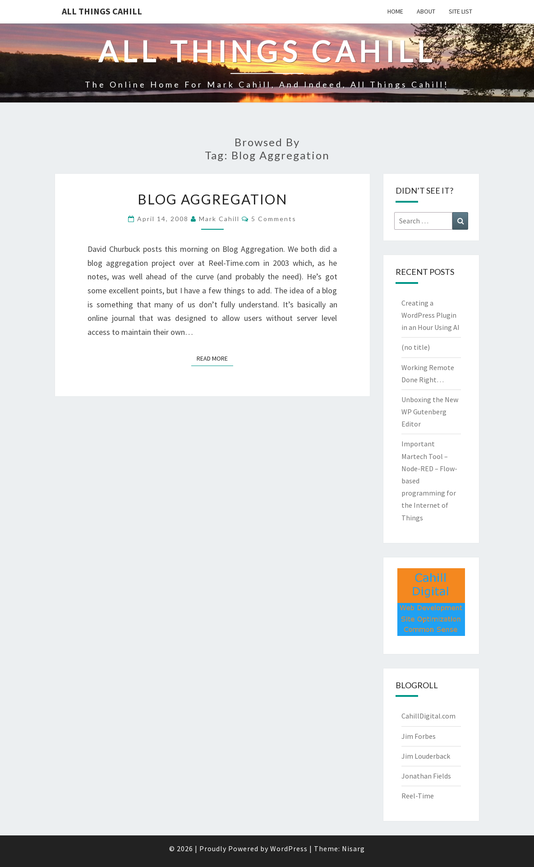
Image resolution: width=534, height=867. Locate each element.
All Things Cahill (102, 11)
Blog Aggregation (212, 199)
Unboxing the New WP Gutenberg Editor (429, 411)
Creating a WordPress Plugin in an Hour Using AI (430, 315)
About (426, 11)
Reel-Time (417, 795)
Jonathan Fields (426, 775)
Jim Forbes (418, 736)
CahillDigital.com (428, 715)
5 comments (273, 219)
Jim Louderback (425, 755)
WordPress (289, 848)
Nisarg (353, 848)
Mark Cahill (219, 219)
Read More (215, 357)
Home (395, 11)
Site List (460, 11)
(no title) (415, 347)
